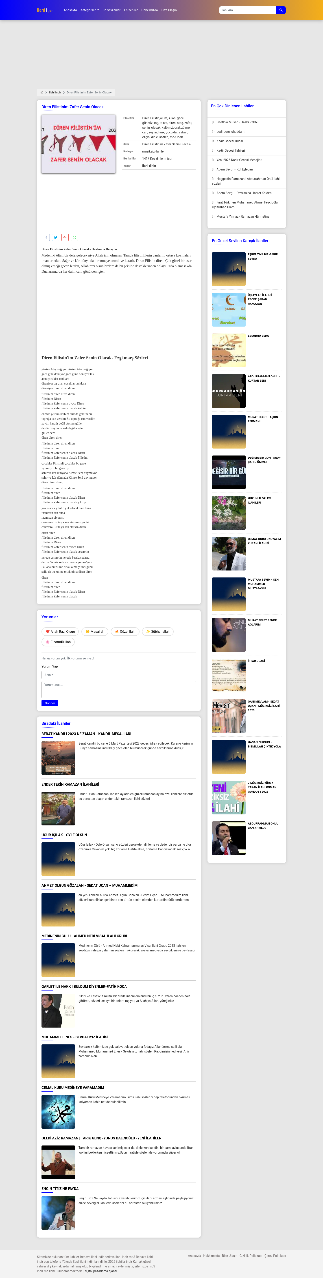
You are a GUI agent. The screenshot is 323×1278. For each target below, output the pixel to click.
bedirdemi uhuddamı (228, 131)
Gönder (50, 703)
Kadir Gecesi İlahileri (228, 150)
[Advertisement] (161, 57)
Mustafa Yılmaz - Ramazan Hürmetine (240, 216)
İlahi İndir (55, 92)
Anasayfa (194, 1256)
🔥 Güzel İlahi (125, 632)
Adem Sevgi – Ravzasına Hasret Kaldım (242, 193)
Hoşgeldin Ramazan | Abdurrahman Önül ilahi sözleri (245, 181)
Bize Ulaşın (229, 1256)
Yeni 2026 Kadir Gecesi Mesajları (237, 160)
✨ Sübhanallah (158, 632)
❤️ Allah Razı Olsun (60, 632)
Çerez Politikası (275, 1256)
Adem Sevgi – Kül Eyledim (232, 169)
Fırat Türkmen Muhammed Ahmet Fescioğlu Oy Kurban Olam (245, 205)
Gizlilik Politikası (251, 1256)
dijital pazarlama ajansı (101, 1271)
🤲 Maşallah (94, 632)
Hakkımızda (211, 1256)
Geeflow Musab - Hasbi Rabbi (235, 122)
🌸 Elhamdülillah (58, 642)
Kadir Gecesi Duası (227, 141)
